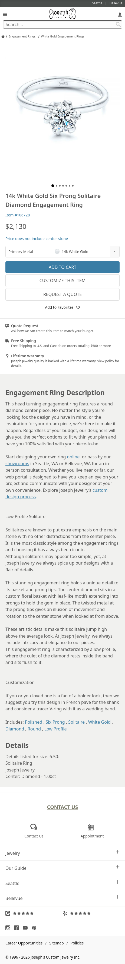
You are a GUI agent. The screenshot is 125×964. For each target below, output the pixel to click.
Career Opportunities (23, 943)
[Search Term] (62, 24)
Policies (77, 943)
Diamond (14, 729)
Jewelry (62, 853)
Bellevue (62, 898)
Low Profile (55, 729)
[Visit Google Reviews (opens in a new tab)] (33, 913)
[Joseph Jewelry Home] (3, 36)
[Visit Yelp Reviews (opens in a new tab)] (91, 913)
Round (34, 729)
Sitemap (56, 943)
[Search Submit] (118, 24)
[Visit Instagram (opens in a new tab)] (9, 928)
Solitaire (76, 722)
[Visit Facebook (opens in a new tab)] (18, 928)
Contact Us (62, 807)
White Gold (99, 722)
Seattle (62, 883)
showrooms (17, 464)
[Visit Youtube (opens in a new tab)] (26, 928)
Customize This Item (63, 280)
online (73, 457)
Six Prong (55, 722)
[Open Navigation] (5, 14)
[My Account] (119, 14)
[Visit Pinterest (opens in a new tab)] (35, 928)
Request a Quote (62, 294)
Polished (33, 722)
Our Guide (62, 868)
